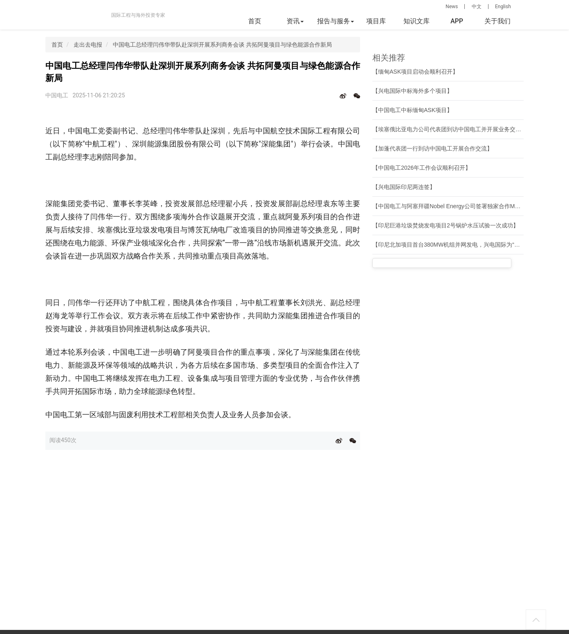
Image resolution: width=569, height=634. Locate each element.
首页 (254, 21)
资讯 (295, 21)
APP (456, 21)
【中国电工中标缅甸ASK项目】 (412, 110)
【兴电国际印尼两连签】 (403, 187)
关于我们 (497, 21)
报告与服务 (335, 21)
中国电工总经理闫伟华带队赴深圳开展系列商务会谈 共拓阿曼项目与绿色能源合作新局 (222, 44)
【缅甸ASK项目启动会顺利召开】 (415, 71)
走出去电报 (88, 44)
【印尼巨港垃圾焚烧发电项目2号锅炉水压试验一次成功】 (445, 225)
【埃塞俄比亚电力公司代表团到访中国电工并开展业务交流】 (449, 129)
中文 (477, 6)
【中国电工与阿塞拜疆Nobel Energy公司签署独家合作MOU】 (450, 206)
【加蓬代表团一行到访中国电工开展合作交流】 (432, 148)
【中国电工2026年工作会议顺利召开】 (421, 167)
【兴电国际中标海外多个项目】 (412, 91)
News (452, 6)
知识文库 (416, 21)
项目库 (376, 21)
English (503, 6)
